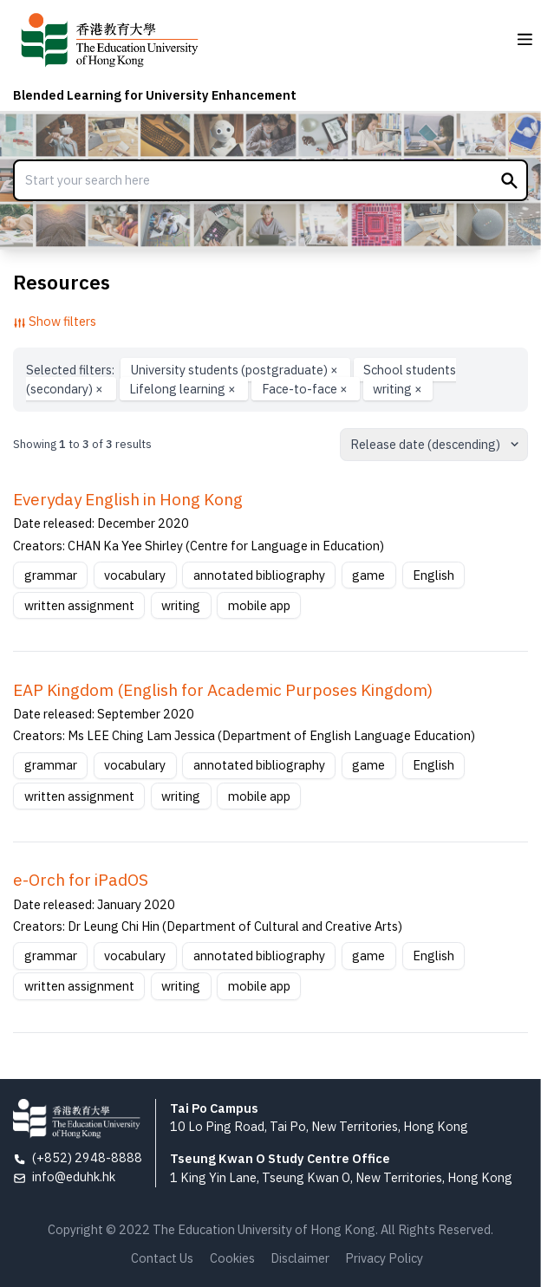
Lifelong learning (183, 388)
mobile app (259, 605)
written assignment (79, 605)
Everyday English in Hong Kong (128, 499)
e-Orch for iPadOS (80, 879)
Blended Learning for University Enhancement (155, 95)
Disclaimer (299, 1258)
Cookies (232, 1258)
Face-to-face (306, 388)
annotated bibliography (259, 575)
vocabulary (135, 575)
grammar (50, 575)
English (433, 575)
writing (397, 388)
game (368, 575)
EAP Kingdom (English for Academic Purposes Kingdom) (223, 689)
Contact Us (162, 1258)
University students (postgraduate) (236, 369)
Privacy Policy (384, 1258)
